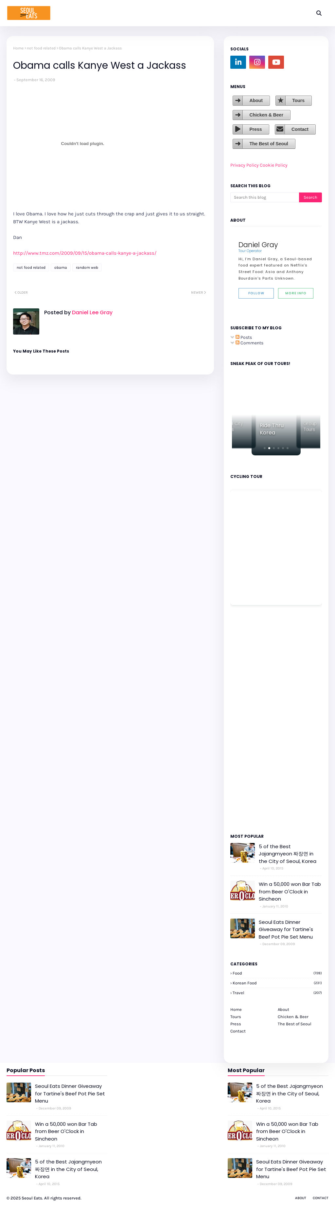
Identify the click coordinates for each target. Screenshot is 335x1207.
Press (255, 129)
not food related (41, 48)
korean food (277, 982)
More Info (296, 293)
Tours (298, 100)
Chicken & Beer (266, 115)
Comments (249, 343)
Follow (256, 293)
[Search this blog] (264, 197)
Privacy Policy (244, 165)
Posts (244, 337)
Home (18, 48)
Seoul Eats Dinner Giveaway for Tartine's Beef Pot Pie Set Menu (286, 929)
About (255, 100)
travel (277, 992)
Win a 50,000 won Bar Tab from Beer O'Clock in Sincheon (290, 891)
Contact (300, 129)
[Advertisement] (250, 719)
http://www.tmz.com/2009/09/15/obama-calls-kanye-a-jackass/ (84, 253)
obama (60, 267)
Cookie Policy (274, 165)
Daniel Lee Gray (92, 312)
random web (87, 267)
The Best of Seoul (268, 143)
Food (277, 973)
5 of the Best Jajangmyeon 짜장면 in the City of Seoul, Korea (287, 854)
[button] (265, 448)
